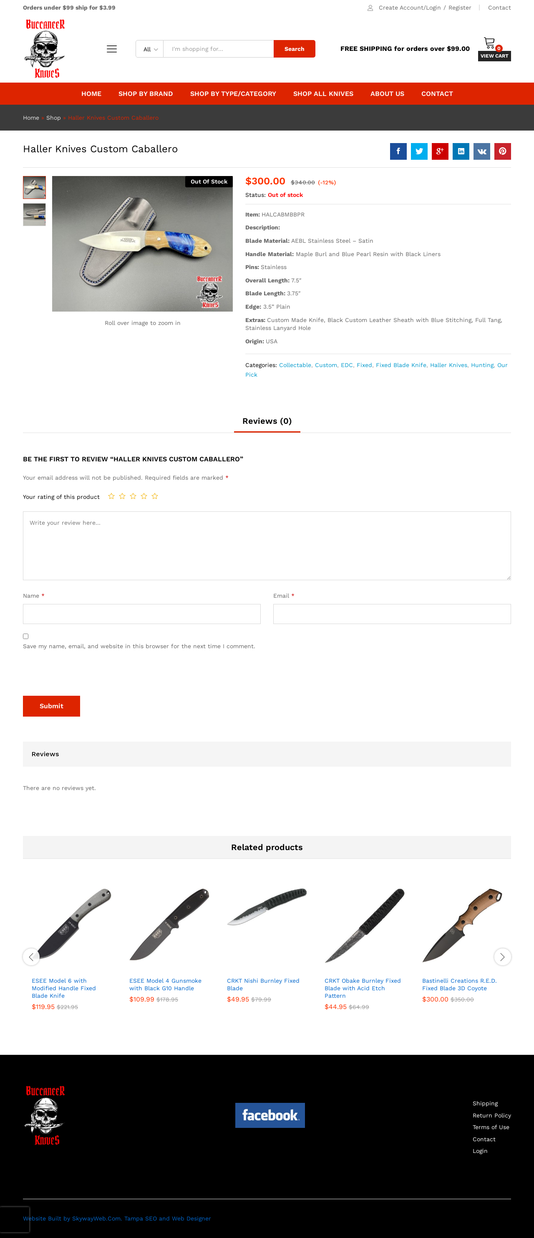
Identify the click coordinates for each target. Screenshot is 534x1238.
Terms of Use (491, 1127)
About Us (387, 94)
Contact (499, 7)
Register (459, 7)
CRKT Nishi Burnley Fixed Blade (263, 984)
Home (91, 94)
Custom (326, 365)
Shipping (485, 1103)
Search (295, 48)
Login (480, 1150)
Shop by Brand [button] (145, 94)
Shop (53, 117)
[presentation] (86, 675)
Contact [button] (437, 94)
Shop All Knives (323, 94)
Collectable (295, 365)
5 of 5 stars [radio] (154, 496)
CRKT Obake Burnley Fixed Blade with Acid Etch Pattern (363, 988)
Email (284, 595)
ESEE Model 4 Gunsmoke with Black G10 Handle (165, 984)
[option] (72, 956)
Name (34, 595)
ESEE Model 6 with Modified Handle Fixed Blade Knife (64, 988)
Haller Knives (448, 365)
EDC (347, 365)
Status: (255, 194)
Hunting (482, 365)
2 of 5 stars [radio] (122, 496)
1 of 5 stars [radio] (111, 496)
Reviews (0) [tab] (267, 421)
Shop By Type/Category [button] (233, 94)
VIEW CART (495, 56)
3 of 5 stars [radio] (133, 496)
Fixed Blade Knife (401, 365)
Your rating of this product (61, 496)
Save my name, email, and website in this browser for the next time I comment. (139, 646)
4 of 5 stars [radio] (144, 496)
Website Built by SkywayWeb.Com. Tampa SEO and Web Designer (117, 1218)
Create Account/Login (410, 7)
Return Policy (492, 1115)
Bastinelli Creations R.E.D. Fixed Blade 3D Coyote (459, 984)
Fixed (364, 365)
